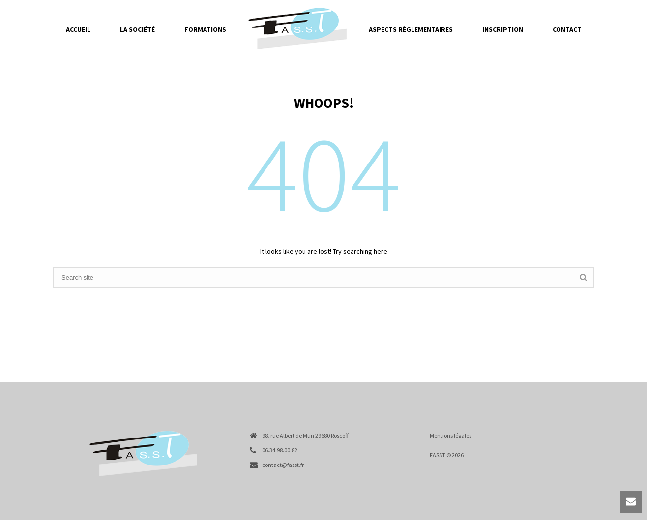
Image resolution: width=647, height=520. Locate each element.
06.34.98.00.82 (279, 450)
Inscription (502, 29)
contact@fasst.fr (283, 464)
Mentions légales (450, 435)
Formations (205, 29)
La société (137, 29)
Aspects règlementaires (411, 29)
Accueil (78, 29)
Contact (567, 29)
